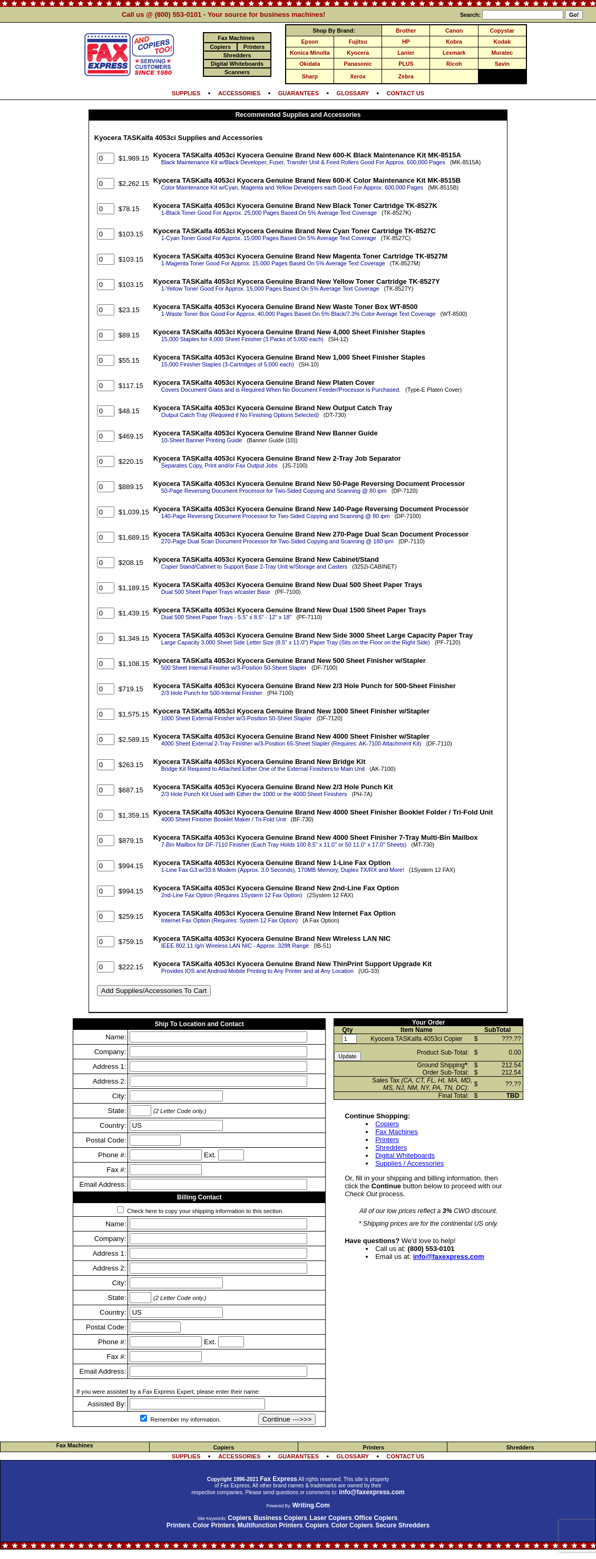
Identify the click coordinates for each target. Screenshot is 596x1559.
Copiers (387, 1124)
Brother (406, 30)
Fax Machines (396, 1132)
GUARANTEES (298, 93)
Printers (387, 1140)
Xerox (358, 76)
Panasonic (358, 64)
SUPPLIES (186, 93)
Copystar (502, 30)
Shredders (391, 1147)
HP (406, 41)
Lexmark (454, 52)
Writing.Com (311, 1505)
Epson (310, 41)
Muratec (502, 52)
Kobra (454, 41)
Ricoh (454, 64)
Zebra (406, 76)
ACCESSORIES (239, 93)
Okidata (309, 64)
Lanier (405, 52)
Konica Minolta (310, 52)
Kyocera (358, 52)
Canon (454, 30)
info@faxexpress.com (448, 1256)
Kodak (502, 41)
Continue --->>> (287, 1419)
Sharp (310, 76)
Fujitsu (358, 41)
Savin (502, 64)
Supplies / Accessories (409, 1163)
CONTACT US (406, 93)
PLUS (405, 64)
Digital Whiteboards (405, 1155)
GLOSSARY (353, 93)
